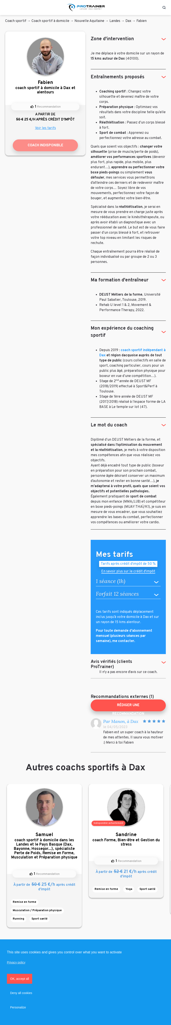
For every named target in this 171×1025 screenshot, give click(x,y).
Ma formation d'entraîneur (119, 280)
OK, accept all (19, 978)
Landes (114, 21)
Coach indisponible (45, 145)
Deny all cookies (21, 993)
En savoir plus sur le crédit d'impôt (128, 572)
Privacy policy (16, 962)
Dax (128, 21)
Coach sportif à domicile (50, 21)
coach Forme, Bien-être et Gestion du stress (126, 839)
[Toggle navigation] (7, 7)
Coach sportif (15, 21)
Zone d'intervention (112, 39)
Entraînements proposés (117, 77)
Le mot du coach (109, 425)
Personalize (18, 1007)
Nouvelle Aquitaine (89, 21)
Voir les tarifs (45, 128)
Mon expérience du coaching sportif (122, 332)
